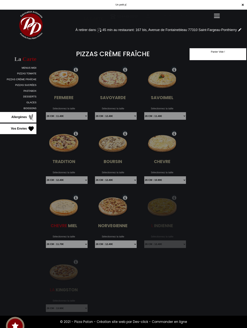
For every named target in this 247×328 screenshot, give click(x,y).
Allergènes (23, 117)
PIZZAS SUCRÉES (25, 85)
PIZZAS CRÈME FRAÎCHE (21, 79)
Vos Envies (23, 128)
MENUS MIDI (29, 67)
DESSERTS (29, 96)
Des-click (140, 321)
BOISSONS (30, 108)
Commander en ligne (169, 321)
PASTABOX (30, 90)
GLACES (31, 102)
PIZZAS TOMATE (26, 73)
